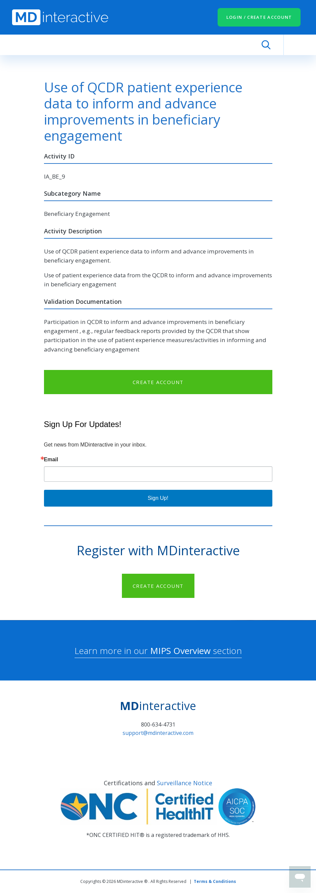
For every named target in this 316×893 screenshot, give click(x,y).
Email (51, 459)
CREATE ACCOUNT (158, 382)
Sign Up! (158, 498)
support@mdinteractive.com (158, 733)
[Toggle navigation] (294, 44)
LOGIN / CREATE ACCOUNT (259, 17)
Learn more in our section (158, 651)
